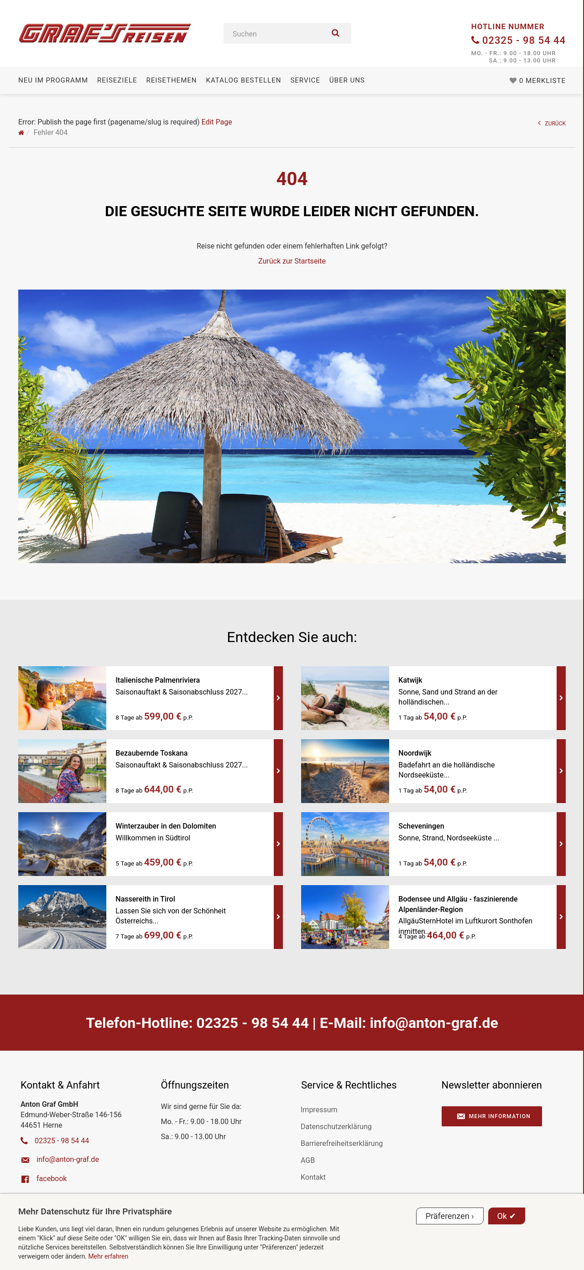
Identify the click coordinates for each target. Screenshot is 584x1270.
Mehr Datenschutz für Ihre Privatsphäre (95, 1211)
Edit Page (216, 122)
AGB (308, 1160)
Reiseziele (117, 80)
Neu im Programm (53, 80)
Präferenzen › (450, 1216)
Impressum (319, 1109)
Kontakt (313, 1177)
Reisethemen (171, 80)
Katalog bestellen (243, 80)
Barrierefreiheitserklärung (342, 1143)
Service (305, 80)
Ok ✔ (506, 1216)
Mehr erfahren (108, 1256)
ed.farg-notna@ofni (434, 1023)
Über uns (347, 80)
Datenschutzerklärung (336, 1126)
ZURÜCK (552, 123)
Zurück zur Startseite (292, 261)
